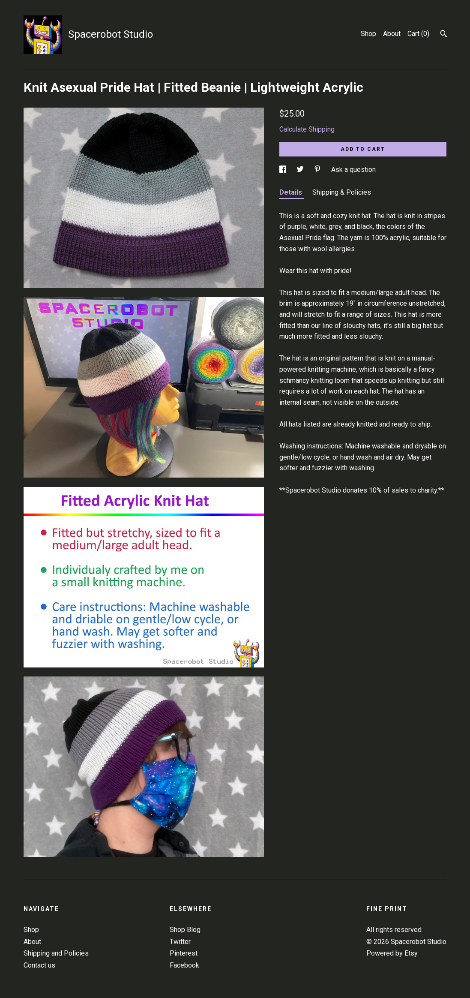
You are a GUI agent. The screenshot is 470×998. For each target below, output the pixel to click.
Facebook (184, 965)
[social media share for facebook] (283, 169)
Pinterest (184, 953)
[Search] (443, 34)
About (392, 34)
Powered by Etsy (392, 953)
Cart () (418, 34)
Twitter (180, 942)
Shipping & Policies (341, 192)
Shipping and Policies (56, 953)
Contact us (39, 965)
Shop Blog (185, 930)
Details (291, 192)
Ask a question (353, 169)
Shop (368, 34)
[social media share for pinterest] (318, 169)
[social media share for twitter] (300, 169)
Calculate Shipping (307, 129)
